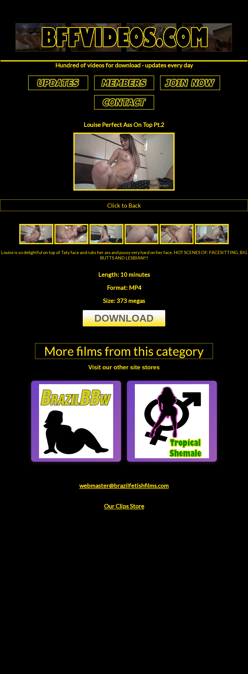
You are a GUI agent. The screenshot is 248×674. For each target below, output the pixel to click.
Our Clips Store (124, 506)
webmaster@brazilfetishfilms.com (124, 485)
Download (124, 318)
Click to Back (124, 205)
